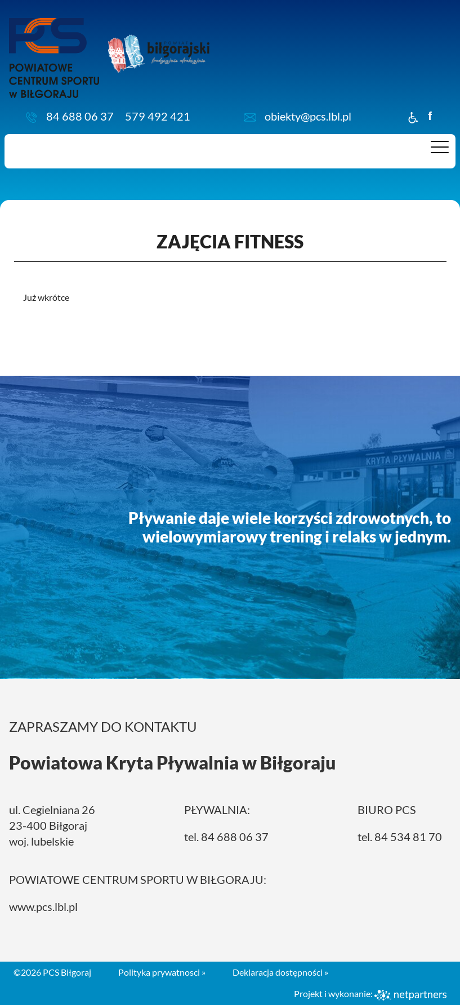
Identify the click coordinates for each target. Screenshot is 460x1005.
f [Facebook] (430, 116)
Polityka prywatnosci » (162, 972)
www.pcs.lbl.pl (43, 906)
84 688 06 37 (80, 116)
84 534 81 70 (408, 836)
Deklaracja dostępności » (280, 972)
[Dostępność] (413, 116)
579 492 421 (157, 116)
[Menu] (440, 150)
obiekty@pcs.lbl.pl (308, 116)
